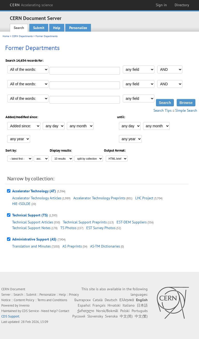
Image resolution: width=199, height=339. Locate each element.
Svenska (111, 316)
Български (82, 300)
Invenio (24, 305)
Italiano (129, 305)
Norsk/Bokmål (107, 310)
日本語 (142, 305)
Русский (78, 316)
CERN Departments (22, 36)
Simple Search (186, 110)
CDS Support (10, 316)
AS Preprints (72, 246)
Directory (182, 5)
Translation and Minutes (31, 246)
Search (19, 27)
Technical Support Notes (31, 227)
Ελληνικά (126, 300)
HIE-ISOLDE (21, 203)
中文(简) (126, 316)
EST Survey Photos (101, 227)
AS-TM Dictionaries (105, 246)
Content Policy (24, 300)
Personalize (78, 27)
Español (84, 305)
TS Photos (68, 227)
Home (6, 36)
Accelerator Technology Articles (36, 198)
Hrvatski (114, 305)
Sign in (161, 5)
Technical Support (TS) (30, 215)
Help (56, 27)
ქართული (85, 310)
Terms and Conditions (52, 300)
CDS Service (30, 311)
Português (140, 310)
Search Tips (162, 110)
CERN (31, 5)
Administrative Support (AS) (34, 239)
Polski (125, 310)
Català (98, 300)
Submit (38, 27)
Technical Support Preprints (85, 222)
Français (99, 305)
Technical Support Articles (32, 222)
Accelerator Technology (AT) (34, 191)
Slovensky (95, 316)
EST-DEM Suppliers (132, 222)
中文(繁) (141, 316)
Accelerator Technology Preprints (99, 198)
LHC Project (144, 198)
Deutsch (111, 300)
